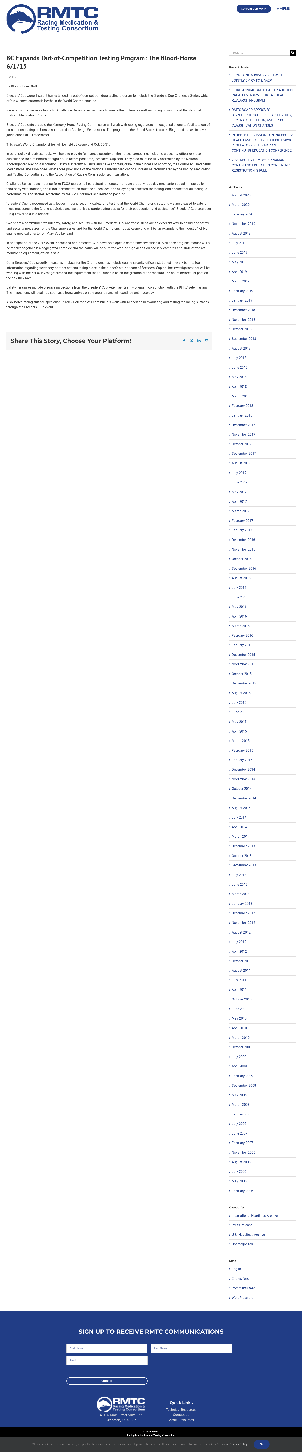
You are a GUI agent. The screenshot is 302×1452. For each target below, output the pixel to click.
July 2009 (239, 1057)
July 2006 (239, 1172)
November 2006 (243, 1152)
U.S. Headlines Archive (248, 1235)
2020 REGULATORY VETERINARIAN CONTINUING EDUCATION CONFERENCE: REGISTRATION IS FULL (262, 165)
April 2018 (239, 387)
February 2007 (242, 1143)
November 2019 (243, 224)
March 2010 (241, 1038)
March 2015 (241, 741)
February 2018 (242, 406)
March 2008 (241, 1105)
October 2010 (242, 999)
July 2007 (239, 1124)
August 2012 (241, 932)
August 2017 (241, 463)
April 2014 (239, 827)
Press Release (242, 1225)
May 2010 (239, 1018)
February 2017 (242, 521)
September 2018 (244, 339)
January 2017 (242, 530)
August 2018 (241, 348)
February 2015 (242, 750)
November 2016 (243, 549)
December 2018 (243, 310)
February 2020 (242, 214)
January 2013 (242, 904)
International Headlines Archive (255, 1216)
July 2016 (239, 588)
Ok (262, 1444)
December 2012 (243, 913)
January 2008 (242, 1114)
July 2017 (239, 473)
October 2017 (242, 444)
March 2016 (241, 626)
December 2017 (243, 425)
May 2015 (239, 722)
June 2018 (239, 368)
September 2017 (244, 454)
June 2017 (239, 482)
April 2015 (239, 731)
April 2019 (239, 272)
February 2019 (242, 291)
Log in (236, 1269)
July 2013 (239, 875)
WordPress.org (242, 1298)
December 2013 (243, 846)
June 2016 (239, 597)
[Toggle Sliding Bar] (283, 9)
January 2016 (242, 645)
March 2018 (241, 396)
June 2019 (239, 253)
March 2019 (241, 281)
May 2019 (239, 262)
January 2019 (242, 300)
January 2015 (242, 760)
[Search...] (259, 53)
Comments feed (243, 1288)
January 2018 (242, 415)
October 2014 (242, 789)
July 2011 (239, 980)
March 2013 (241, 894)
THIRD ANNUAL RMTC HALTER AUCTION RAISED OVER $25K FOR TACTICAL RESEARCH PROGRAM (262, 95)
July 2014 (239, 817)
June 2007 (239, 1133)
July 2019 (239, 243)
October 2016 (242, 559)
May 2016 (239, 607)
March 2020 (241, 205)
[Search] (293, 53)
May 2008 (239, 1095)
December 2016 (243, 540)
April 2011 (239, 990)
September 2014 (244, 798)
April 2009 (239, 1066)
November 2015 (243, 664)
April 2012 (239, 951)
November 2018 (243, 320)
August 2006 (241, 1162)
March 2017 (241, 511)
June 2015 (239, 712)
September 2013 (244, 865)
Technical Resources (181, 1410)
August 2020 (241, 195)
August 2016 (241, 578)
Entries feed (240, 1279)
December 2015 (243, 655)
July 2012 (239, 942)
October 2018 (242, 329)
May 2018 (239, 377)
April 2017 (239, 502)
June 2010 (239, 1009)
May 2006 (239, 1181)
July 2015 (239, 703)
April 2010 (239, 1028)
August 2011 (241, 971)
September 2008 (244, 1086)
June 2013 (239, 885)
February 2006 (242, 1191)
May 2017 (239, 492)
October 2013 (242, 856)
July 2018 (239, 358)
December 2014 (243, 770)
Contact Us (181, 1415)
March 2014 (241, 836)
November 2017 (243, 434)
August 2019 (241, 233)
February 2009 (242, 1076)
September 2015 (244, 683)
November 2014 (243, 779)
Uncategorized (242, 1244)
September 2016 (244, 569)
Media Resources (181, 1420)
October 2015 (242, 674)
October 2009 (242, 1047)
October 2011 (242, 961)
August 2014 (241, 808)
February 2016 (242, 635)
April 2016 (239, 616)
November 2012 (243, 923)
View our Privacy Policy (232, 1444)
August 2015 (241, 693)
